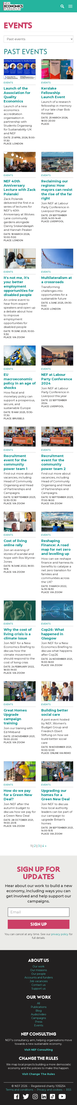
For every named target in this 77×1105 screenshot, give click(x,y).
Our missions (38, 970)
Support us (39, 988)
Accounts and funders (38, 977)
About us (38, 960)
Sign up (38, 924)
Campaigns (38, 1018)
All (38, 1003)
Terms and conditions (19, 1089)
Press (38, 1021)
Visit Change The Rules (38, 1074)
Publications (38, 1007)
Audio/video (38, 1014)
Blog (39, 1010)
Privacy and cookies (49, 1089)
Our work (38, 966)
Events (8, 82)
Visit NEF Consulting (38, 1049)
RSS (68, 1089)
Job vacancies (39, 981)
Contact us (39, 985)
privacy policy (59, 934)
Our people (38, 973)
